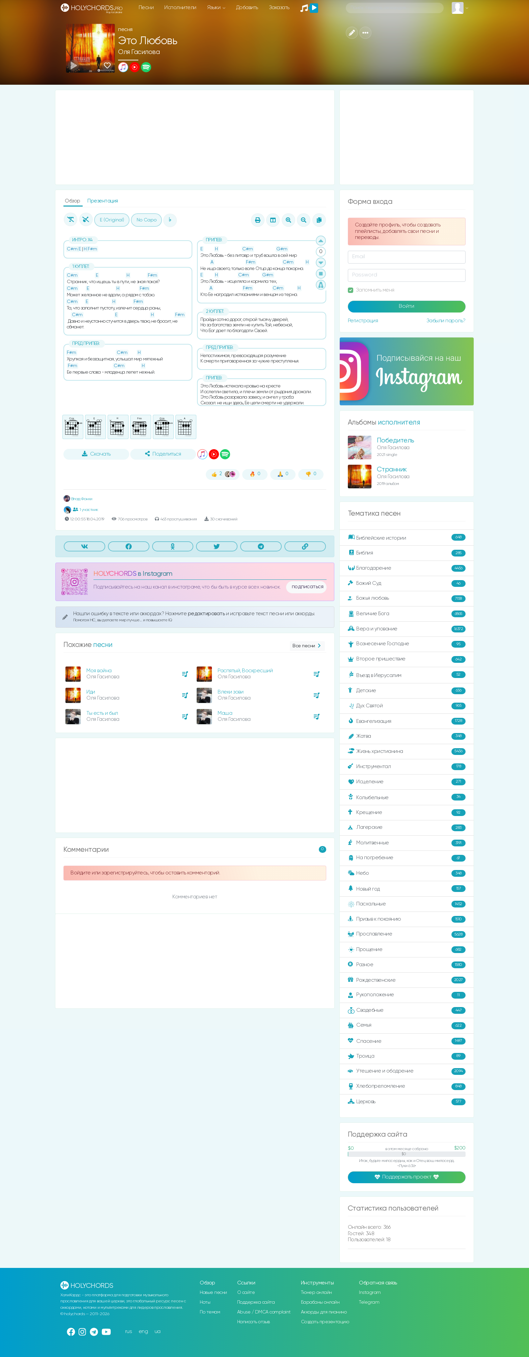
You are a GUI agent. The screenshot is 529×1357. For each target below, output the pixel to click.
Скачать (96, 454)
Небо (407, 873)
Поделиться (163, 454)
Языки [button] (214, 7)
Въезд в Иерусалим (407, 675)
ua (158, 1331)
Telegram (369, 1302)
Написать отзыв (253, 1322)
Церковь (407, 1101)
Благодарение (407, 568)
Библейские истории (407, 537)
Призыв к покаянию (407, 919)
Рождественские (407, 980)
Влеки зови (230, 692)
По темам (210, 1312)
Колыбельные (407, 797)
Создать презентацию (325, 1322)
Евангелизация (407, 721)
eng (143, 1331)
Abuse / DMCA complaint (264, 1312)
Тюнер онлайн (316, 1292)
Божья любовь (407, 598)
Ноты (205, 1302)
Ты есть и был (102, 713)
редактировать (207, 613)
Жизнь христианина (407, 751)
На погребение (407, 858)
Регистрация (363, 320)
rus (128, 1331)
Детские (407, 690)
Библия (407, 553)
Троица (407, 1056)
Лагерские (407, 827)
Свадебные (407, 1010)
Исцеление (407, 782)
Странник (392, 469)
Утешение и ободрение (407, 1071)
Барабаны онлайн (320, 1302)
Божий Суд (407, 583)
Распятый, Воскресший (245, 670)
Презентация (102, 200)
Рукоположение (407, 995)
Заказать (279, 7)
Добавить (247, 7)
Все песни (307, 646)
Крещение (407, 812)
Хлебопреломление (407, 1086)
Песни (146, 7)
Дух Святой (407, 706)
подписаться (308, 587)
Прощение (407, 949)
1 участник (85, 509)
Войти (406, 306)
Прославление (407, 934)
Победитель (395, 440)
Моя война (99, 670)
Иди (90, 692)
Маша (225, 713)
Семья (407, 1025)
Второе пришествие (407, 659)
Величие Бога (407, 613)
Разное (407, 964)
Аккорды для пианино (324, 1312)
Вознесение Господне (407, 644)
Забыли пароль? (446, 320)
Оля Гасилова (139, 52)
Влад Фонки (77, 499)
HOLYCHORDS (114, 573)
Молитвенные (407, 843)
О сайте (246, 1292)
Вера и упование (407, 629)
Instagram (370, 1292)
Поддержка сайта (256, 1302)
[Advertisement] (194, 137)
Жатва (407, 736)
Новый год (407, 888)
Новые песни (213, 1292)
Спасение (407, 1041)
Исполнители (180, 7)
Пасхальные (407, 904)
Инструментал (407, 766)
